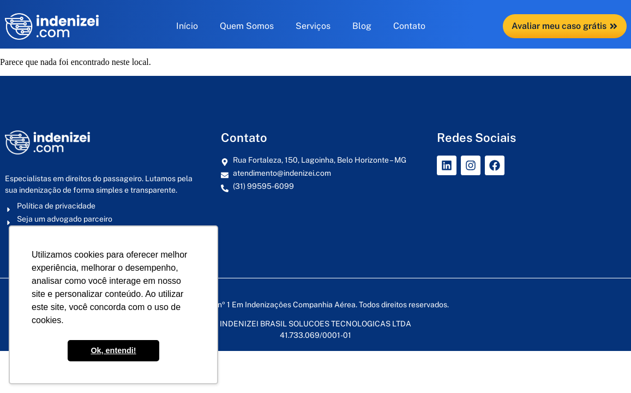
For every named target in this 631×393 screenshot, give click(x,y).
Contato (409, 26)
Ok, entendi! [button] (113, 350)
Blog (361, 26)
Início (187, 26)
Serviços (313, 26)
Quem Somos (247, 26)
